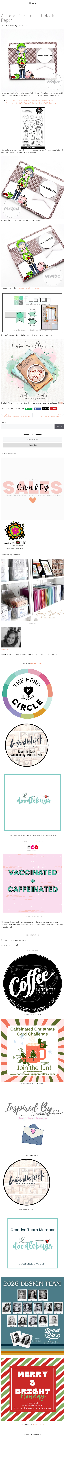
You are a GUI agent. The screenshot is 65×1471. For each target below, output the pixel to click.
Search (3, 423)
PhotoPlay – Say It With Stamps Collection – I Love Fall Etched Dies (31, 103)
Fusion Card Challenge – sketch (28, 288)
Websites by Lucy (38, 1424)
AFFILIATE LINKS (36, 663)
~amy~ (5, 649)
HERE (61, 403)
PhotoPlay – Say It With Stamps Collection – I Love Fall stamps (29, 101)
